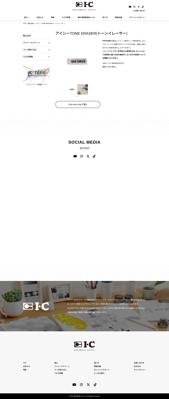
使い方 (105, 17)
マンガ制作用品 (60, 370)
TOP (24, 23)
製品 (26, 17)
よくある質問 (99, 373)
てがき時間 (66, 17)
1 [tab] (77, 96)
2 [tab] (79, 96)
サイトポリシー (140, 370)
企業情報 (137, 366)
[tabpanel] (72, 89)
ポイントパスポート (137, 17)
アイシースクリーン (62, 366)
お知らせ (40, 17)
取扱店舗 (118, 17)
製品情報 (31, 23)
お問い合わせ (139, 11)
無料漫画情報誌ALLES (86, 17)
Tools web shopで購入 (77, 104)
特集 (52, 17)
